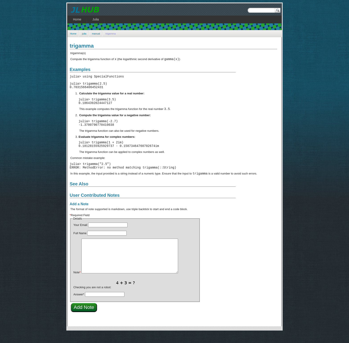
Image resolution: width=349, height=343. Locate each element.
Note (77, 282)
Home (73, 33)
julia (84, 33)
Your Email (80, 235)
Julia (95, 19)
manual (96, 33)
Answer (78, 304)
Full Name (80, 243)
